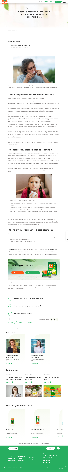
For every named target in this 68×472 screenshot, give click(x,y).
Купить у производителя (33, 273)
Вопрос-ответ (21, 460)
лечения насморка (12, 249)
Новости (20, 458)
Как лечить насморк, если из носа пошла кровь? (20, 49)
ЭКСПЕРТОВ (41, 329)
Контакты (31, 455)
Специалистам (11, 460)
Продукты (10, 454)
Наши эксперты (11, 458)
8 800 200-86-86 (50, 1)
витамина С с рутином (33, 291)
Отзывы (20, 454)
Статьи (10, 456)
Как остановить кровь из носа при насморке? (20, 47)
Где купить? (31, 457)
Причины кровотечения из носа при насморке (20, 45)
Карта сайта (31, 459)
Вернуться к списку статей (34, 8)
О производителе (22, 456)
